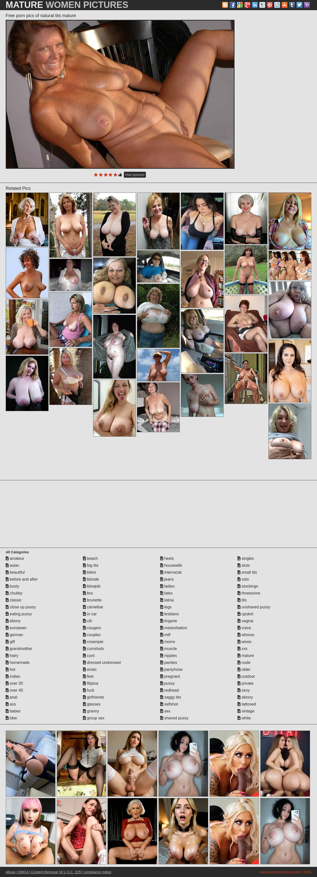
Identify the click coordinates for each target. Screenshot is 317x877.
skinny (245, 697)
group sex (94, 718)
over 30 (14, 683)
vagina (245, 621)
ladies (167, 586)
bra (88, 593)
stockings (248, 586)
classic (14, 600)
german (14, 635)
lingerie (168, 621)
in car (90, 614)
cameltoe (93, 607)
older (244, 669)
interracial (171, 572)
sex (165, 711)
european (16, 628)
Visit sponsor (135, 175)
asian (12, 565)
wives (244, 642)
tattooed (247, 704)
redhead (169, 690)
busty (12, 586)
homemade (18, 662)
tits (242, 600)
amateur (15, 558)
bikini (89, 572)
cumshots (93, 649)
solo (243, 579)
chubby (14, 593)
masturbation (173, 628)
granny (91, 711)
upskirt (245, 614)
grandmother (19, 649)
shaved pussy (174, 718)
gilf (10, 642)
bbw (11, 718)
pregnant (170, 676)
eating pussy (19, 614)
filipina (90, 683)
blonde (91, 579)
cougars (92, 628)
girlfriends (93, 697)
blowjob (92, 586)
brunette (92, 600)
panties (168, 662)
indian (13, 676)
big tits (91, 565)
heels (167, 558)
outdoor (246, 676)
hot (10, 669)
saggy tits (170, 697)
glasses (92, 704)
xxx (242, 649)
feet (88, 676)
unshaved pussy (254, 607)
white (244, 718)
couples (92, 635)
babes (13, 711)
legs (166, 607)
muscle (168, 649)
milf (165, 635)
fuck (88, 690)
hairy (12, 655)
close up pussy (21, 607)
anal (11, 697)
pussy (167, 683)
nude (244, 662)
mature (246, 655)
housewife (171, 565)
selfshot (169, 704)
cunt (89, 655)
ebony (13, 621)
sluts (244, 565)
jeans (167, 579)
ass (11, 704)
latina (167, 600)
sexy (244, 690)
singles (246, 558)
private (245, 683)
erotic (90, 669)
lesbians (169, 614)
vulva (244, 628)
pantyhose (171, 669)
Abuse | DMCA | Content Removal (32, 872)
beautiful (15, 572)
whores (246, 635)
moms (167, 642)
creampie (93, 642)
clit (87, 621)
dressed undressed (102, 662)
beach (90, 558)
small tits (247, 572)
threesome (249, 593)
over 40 (14, 690)
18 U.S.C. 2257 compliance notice (85, 872)
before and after (22, 579)
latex (166, 593)
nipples (168, 655)
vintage (246, 711)
